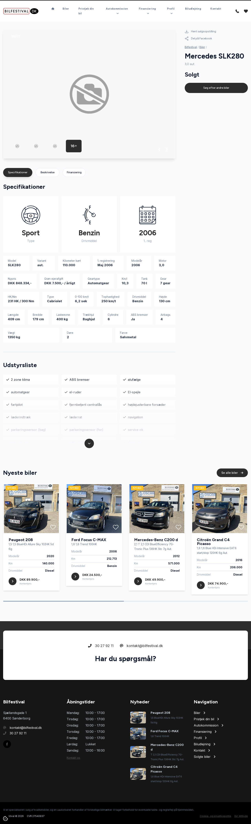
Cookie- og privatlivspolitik (215, 816)
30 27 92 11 (101, 651)
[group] (89, 94)
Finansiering (74, 172)
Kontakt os (73, 757)
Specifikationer (17, 172)
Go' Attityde (241, 816)
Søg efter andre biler (216, 87)
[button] (159, 149)
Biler (202, 47)
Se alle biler (232, 478)
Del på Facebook (198, 39)
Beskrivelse (47, 172)
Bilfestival (191, 47)
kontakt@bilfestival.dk (141, 651)
